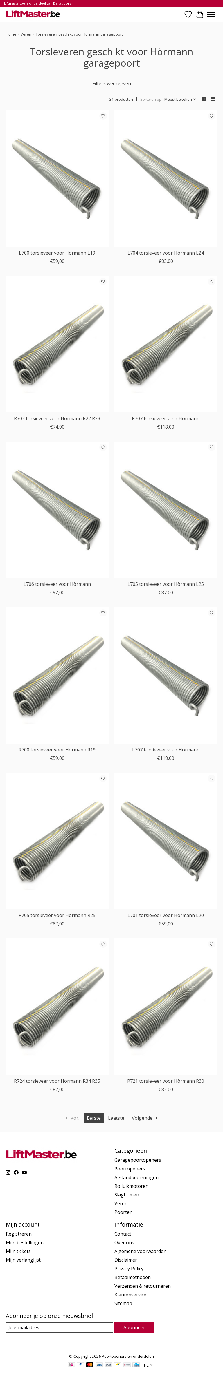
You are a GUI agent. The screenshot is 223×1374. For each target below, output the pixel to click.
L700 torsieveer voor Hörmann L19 (57, 253)
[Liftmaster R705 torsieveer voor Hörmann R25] (57, 841)
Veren (26, 34)
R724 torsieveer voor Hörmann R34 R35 (57, 1081)
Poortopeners (129, 1169)
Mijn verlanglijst (23, 1260)
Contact (122, 1234)
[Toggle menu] (211, 14)
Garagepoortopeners (137, 1160)
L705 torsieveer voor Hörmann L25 (165, 584)
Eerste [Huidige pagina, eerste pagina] (94, 1118)
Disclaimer (125, 1260)
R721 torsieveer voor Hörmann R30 (165, 1081)
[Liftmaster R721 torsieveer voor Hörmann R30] (165, 1006)
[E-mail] (59, 1327)
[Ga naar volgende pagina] (145, 1118)
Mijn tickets (18, 1251)
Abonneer (134, 1327)
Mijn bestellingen (25, 1242)
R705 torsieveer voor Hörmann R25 (57, 915)
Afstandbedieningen (136, 1177)
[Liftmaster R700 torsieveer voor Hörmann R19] (57, 675)
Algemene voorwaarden (140, 1251)
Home (11, 34)
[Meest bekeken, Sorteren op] (180, 99)
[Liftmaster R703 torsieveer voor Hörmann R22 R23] (57, 344)
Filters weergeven (111, 83)
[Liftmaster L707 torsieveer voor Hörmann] (165, 675)
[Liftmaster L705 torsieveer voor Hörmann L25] (165, 510)
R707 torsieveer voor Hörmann (165, 418)
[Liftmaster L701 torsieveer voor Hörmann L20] (165, 841)
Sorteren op (150, 99)
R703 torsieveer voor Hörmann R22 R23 (57, 418)
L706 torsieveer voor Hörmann (57, 584)
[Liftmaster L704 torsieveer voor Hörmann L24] (165, 178)
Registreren (19, 1234)
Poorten (123, 1212)
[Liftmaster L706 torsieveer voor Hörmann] (57, 510)
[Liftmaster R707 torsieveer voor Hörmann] (165, 344)
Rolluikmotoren (131, 1186)
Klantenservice (130, 1294)
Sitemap (123, 1303)
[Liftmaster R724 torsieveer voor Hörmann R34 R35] (57, 1006)
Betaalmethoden (132, 1277)
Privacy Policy (128, 1268)
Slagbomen (126, 1195)
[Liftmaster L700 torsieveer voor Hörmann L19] (57, 178)
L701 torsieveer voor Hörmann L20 (165, 915)
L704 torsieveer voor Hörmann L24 (165, 253)
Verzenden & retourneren (142, 1286)
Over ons (124, 1242)
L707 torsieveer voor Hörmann (165, 750)
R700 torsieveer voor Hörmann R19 (57, 750)
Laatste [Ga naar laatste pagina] (116, 1118)
